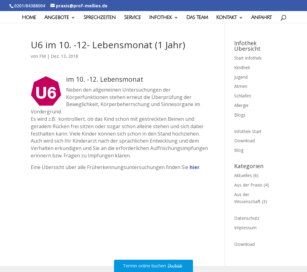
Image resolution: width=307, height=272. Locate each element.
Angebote (56, 17)
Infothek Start (248, 131)
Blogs (240, 115)
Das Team (197, 17)
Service (132, 17)
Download (244, 141)
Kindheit (242, 67)
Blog (238, 150)
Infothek (160, 17)
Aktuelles (243, 175)
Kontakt (226, 17)
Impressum (245, 228)
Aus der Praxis (248, 185)
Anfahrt (261, 17)
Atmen (240, 86)
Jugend (241, 77)
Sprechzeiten (99, 17)
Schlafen (242, 96)
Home (29, 17)
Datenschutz (246, 218)
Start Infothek (248, 58)
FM (42, 56)
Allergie (241, 105)
